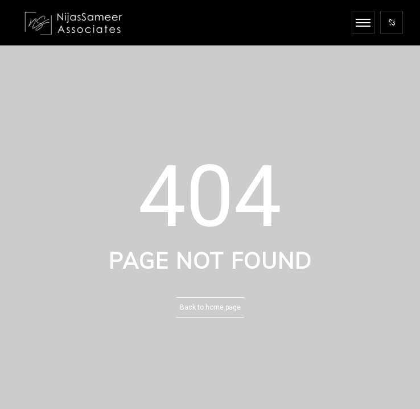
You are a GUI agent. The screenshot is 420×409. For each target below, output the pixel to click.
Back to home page (210, 307)
